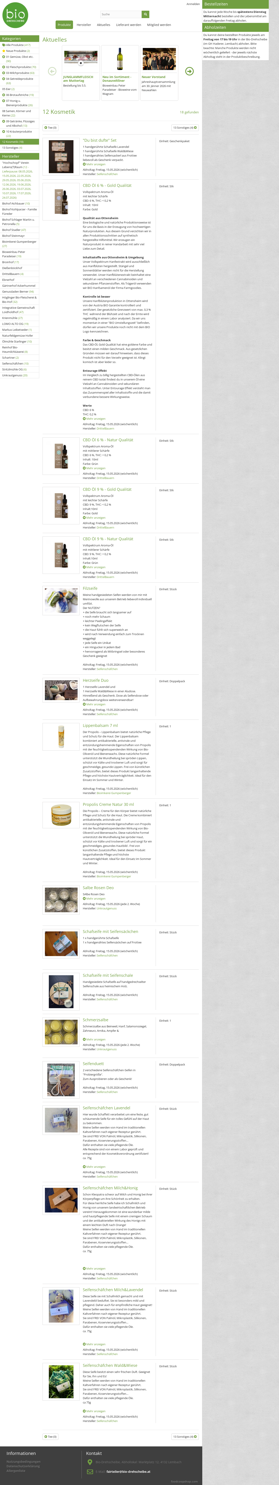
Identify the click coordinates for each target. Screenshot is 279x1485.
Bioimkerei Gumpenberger (19, 244)
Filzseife (90, 588)
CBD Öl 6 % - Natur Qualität (108, 439)
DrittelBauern (13, 274)
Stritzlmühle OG (14, 369)
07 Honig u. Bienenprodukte (17, 103)
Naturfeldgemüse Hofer (17, 336)
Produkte (64, 25)
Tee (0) (50, 128)
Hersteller (84, 25)
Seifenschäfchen (15, 363)
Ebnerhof (8, 280)
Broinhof (10, 262)
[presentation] (52, 71)
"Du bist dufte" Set (99, 140)
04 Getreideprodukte (17, 81)
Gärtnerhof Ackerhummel (18, 286)
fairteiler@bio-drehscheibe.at (128, 1472)
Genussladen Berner (18, 291)
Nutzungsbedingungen (24, 1461)
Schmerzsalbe (95, 1019)
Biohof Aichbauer (16, 203)
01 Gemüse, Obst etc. (17, 59)
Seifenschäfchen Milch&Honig (110, 1187)
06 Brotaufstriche (18, 95)
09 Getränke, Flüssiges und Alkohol (18, 123)
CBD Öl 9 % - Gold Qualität (107, 489)
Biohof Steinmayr (13, 236)
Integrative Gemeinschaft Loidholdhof (18, 310)
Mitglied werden (159, 25)
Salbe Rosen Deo (98, 887)
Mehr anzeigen (94, 164)
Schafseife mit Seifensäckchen (110, 931)
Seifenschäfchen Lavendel (106, 1107)
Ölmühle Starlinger (17, 341)
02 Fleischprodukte (19, 67)
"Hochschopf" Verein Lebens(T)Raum (17, 180)
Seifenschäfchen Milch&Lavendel (113, 1289)
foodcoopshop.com (184, 1481)
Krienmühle (12, 318)
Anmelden (193, 4)
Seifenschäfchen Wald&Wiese (110, 1365)
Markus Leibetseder (17, 330)
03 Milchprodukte (18, 73)
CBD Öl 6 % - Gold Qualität (107, 185)
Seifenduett (93, 1063)
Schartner (10, 358)
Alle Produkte (16, 45)
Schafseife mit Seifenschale (108, 975)
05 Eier (8, 89)
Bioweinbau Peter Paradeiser (13, 254)
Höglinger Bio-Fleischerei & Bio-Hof (19, 299)
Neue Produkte (16, 51)
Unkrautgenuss (14, 375)
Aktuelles (103, 25)
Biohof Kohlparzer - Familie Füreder (19, 211)
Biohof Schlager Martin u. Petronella (18, 222)
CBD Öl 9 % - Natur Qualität (108, 538)
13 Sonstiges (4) (185, 128)
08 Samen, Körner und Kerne (16, 113)
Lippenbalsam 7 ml (100, 725)
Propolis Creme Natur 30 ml (108, 804)
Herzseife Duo (96, 680)
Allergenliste (16, 1471)
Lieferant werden (128, 25)
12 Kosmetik (13, 142)
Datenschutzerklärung (23, 1466)
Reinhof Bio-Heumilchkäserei (15, 349)
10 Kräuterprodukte (17, 134)
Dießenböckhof (12, 268)
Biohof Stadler (14, 230)
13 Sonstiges (12, 148)
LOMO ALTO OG (15, 324)
